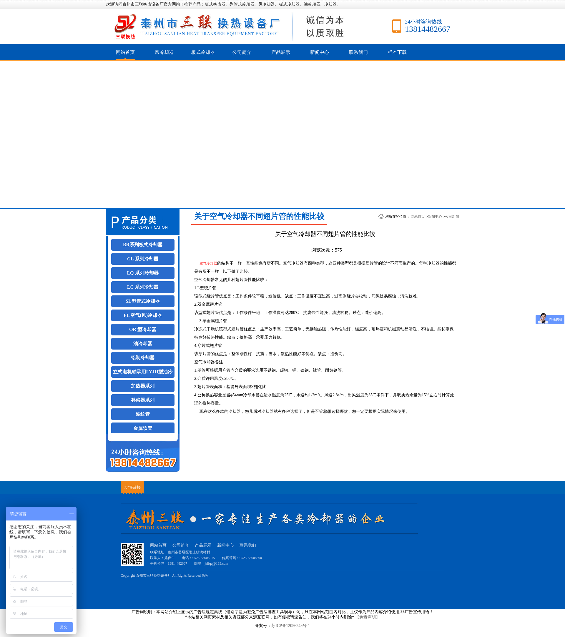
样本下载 (397, 52)
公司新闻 (452, 216)
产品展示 (280, 52)
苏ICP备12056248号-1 (290, 625)
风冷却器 (164, 52)
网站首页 (125, 52)
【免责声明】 (367, 617)
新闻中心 (319, 52)
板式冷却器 (203, 52)
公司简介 (241, 52)
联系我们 (358, 52)
